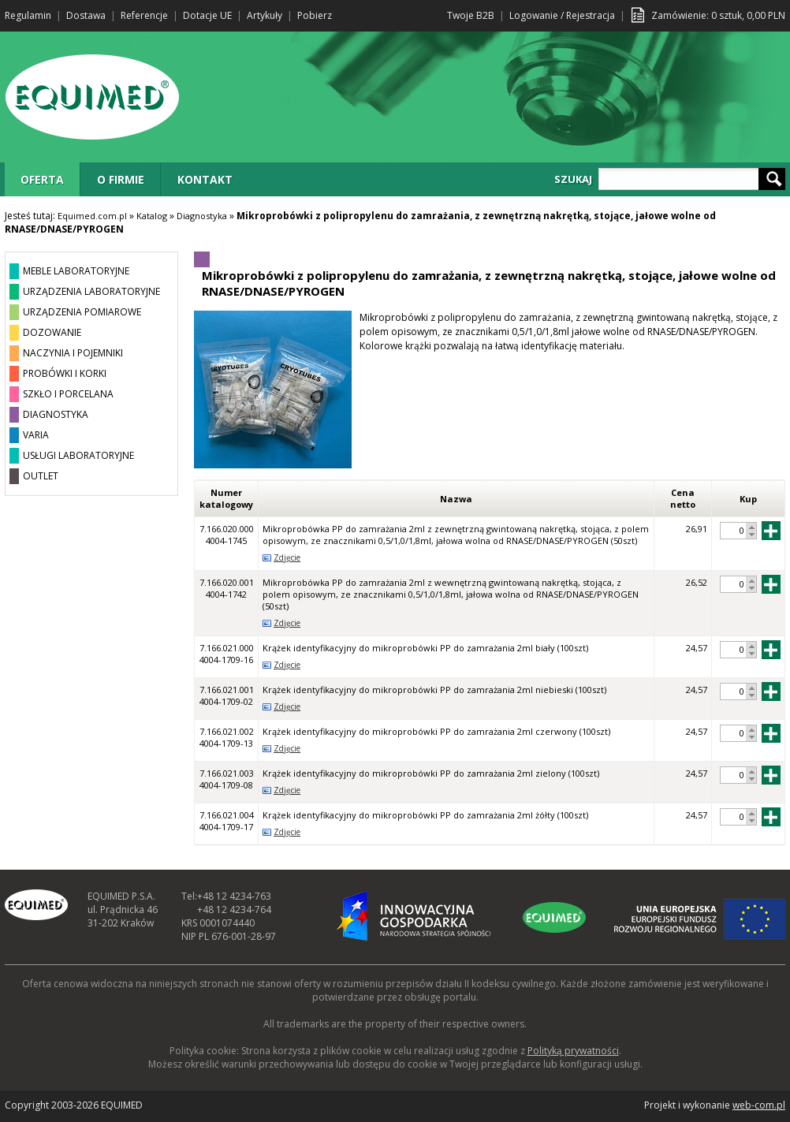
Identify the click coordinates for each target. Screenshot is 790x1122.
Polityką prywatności (573, 1050)
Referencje (144, 15)
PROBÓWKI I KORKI (64, 373)
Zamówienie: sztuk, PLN (718, 15)
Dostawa (86, 15)
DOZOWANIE (52, 332)
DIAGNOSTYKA (55, 414)
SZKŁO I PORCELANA (68, 394)
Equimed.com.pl (92, 216)
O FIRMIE (120, 179)
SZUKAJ (573, 179)
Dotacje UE (207, 15)
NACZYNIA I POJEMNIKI (73, 353)
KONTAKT (205, 179)
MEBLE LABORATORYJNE (76, 271)
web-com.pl (758, 1105)
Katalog (151, 216)
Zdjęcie (287, 557)
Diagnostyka (202, 216)
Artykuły (264, 15)
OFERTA (42, 179)
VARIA (36, 435)
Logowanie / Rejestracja (562, 15)
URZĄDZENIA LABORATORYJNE (91, 291)
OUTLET (40, 476)
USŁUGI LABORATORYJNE (78, 455)
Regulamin (28, 15)
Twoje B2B (470, 15)
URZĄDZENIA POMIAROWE (82, 312)
